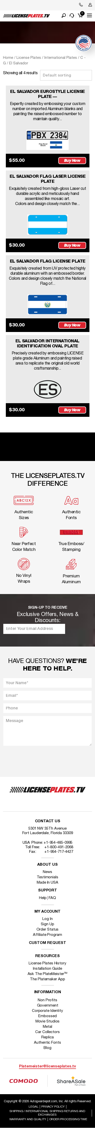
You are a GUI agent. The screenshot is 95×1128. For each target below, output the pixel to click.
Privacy (52, 1106)
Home (8, 58)
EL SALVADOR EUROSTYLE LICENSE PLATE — (47, 94)
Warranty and (27, 1119)
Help (43, 898)
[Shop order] (66, 75)
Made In (47, 882)
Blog (47, 1048)
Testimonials (47, 877)
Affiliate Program (47, 935)
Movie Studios (47, 1021)
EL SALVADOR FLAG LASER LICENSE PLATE (47, 179)
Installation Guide (47, 968)
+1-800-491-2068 (58, 847)
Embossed (47, 1016)
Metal (47, 1027)
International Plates (60, 58)
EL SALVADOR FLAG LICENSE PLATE (47, 261)
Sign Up (47, 924)
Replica (47, 1037)
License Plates (28, 58)
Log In (47, 919)
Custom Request (47, 943)
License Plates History (47, 963)
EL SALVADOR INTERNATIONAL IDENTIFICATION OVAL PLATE (47, 343)
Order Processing (68, 1119)
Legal (33, 1106)
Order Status (47, 929)
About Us (47, 865)
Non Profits (47, 1000)
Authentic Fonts (47, 1042)
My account (47, 912)
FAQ (52, 898)
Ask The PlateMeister (48, 974)
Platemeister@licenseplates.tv (47, 1066)
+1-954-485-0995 (58, 842)
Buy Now (72, 160)
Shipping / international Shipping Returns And (47, 1113)
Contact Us (47, 821)
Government (47, 1005)
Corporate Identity (47, 1011)
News (47, 872)
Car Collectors (47, 1032)
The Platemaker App (47, 979)
